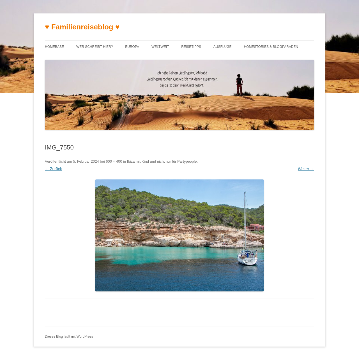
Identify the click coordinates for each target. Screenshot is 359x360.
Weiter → (306, 169)
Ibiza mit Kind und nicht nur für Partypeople (162, 161)
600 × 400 (114, 161)
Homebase (54, 47)
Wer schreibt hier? (94, 47)
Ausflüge (222, 47)
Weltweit (160, 47)
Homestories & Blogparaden (271, 47)
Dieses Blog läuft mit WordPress (69, 336)
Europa (132, 47)
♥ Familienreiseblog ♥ (82, 27)
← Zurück (53, 169)
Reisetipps (191, 47)
